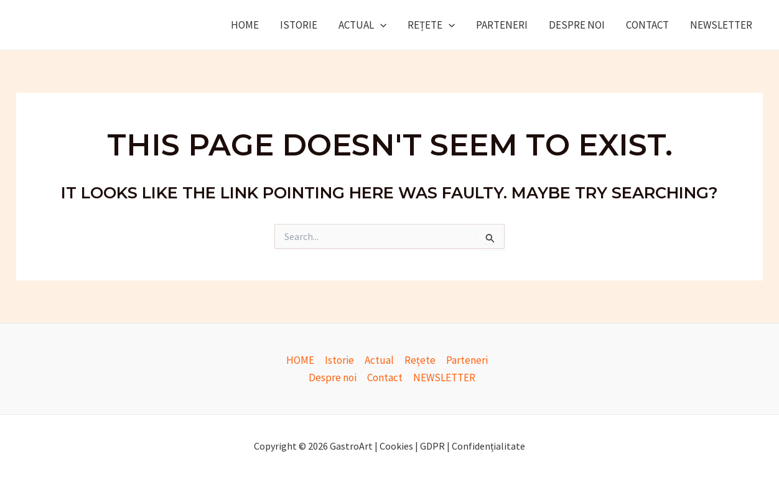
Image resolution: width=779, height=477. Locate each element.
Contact (647, 25)
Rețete (431, 25)
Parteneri (502, 25)
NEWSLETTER (721, 25)
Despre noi (577, 25)
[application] (380, 25)
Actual (362, 25)
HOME (245, 25)
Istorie (298, 25)
